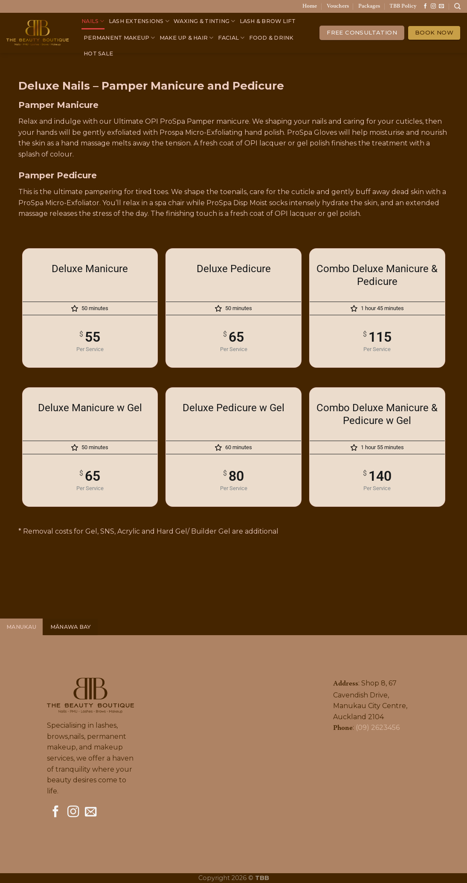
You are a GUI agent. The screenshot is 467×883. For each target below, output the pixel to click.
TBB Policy (402, 6)
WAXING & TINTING (204, 21)
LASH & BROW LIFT (268, 21)
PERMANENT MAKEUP (119, 38)
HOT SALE (98, 53)
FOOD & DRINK (271, 38)
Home (309, 6)
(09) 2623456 (378, 727)
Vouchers (338, 6)
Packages (369, 6)
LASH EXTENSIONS (139, 21)
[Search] (457, 6)
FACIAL (231, 38)
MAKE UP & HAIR (187, 38)
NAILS (92, 21)
